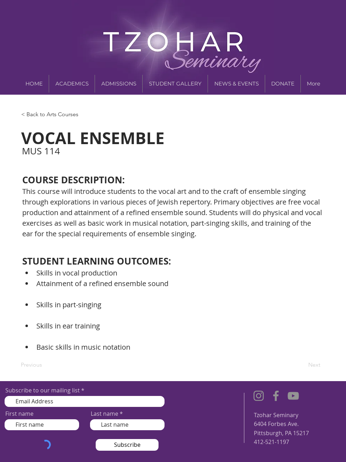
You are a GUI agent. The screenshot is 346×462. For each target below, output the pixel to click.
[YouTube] (293, 396)
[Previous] (44, 365)
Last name (104, 413)
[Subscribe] (127, 445)
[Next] (302, 365)
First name (19, 413)
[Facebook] (276, 396)
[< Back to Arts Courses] (51, 114)
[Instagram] (259, 396)
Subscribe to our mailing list (42, 390)
